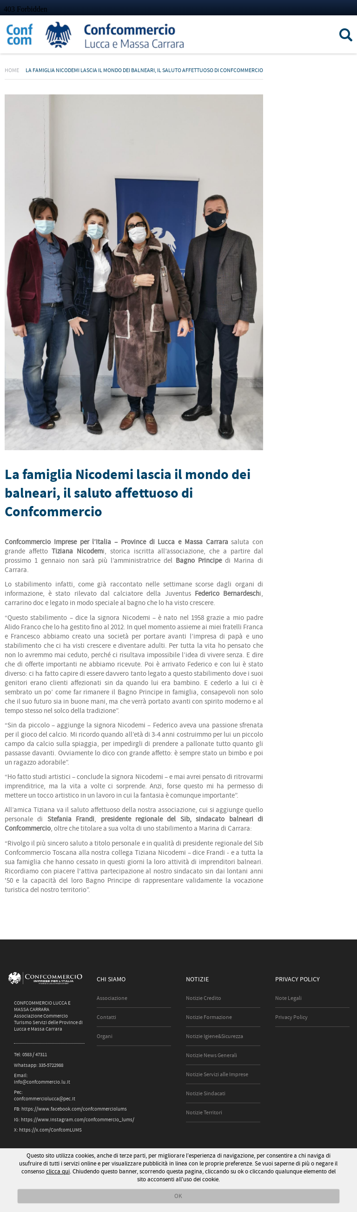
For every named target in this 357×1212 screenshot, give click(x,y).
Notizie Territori (204, 1112)
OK (178, 1196)
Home (12, 70)
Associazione (112, 998)
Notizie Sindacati (205, 1093)
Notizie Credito (203, 998)
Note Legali (288, 998)
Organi (104, 1036)
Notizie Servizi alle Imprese (217, 1074)
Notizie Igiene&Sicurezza (214, 1036)
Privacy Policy (291, 1017)
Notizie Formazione (209, 1017)
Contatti (106, 1017)
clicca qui (58, 1171)
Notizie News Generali (211, 1055)
